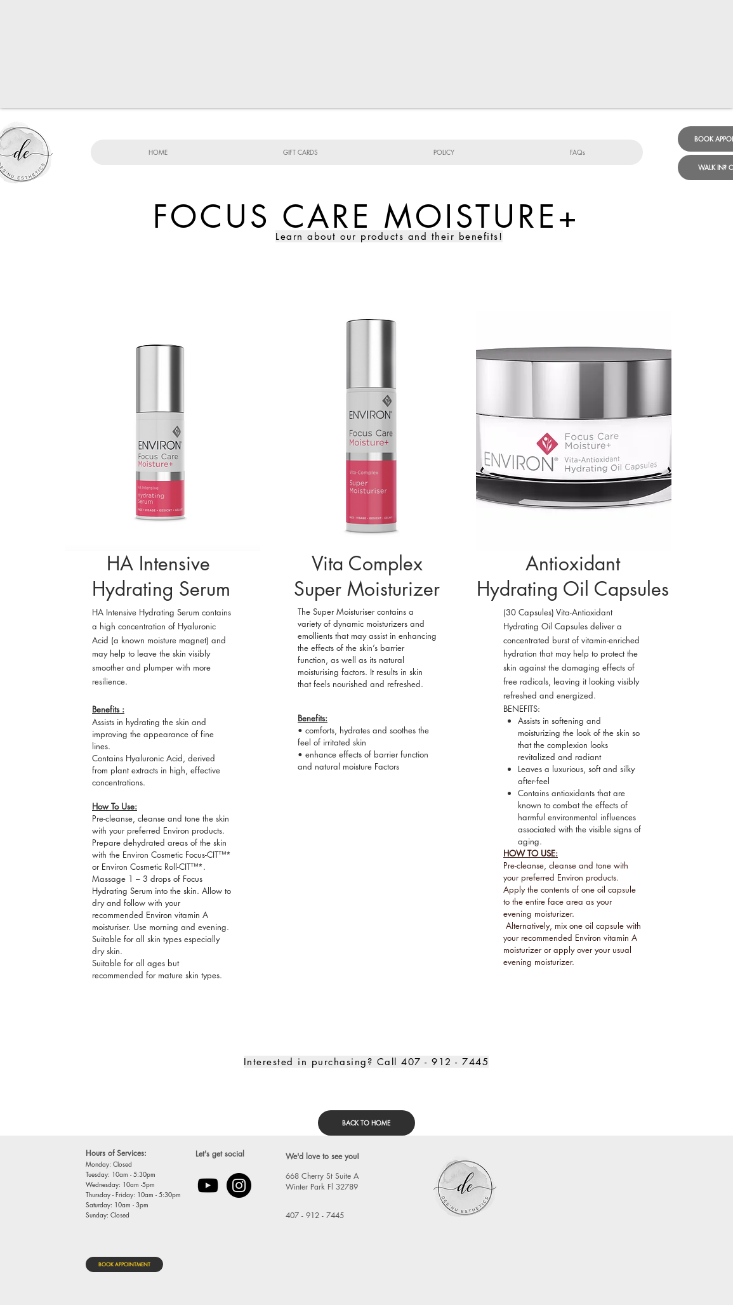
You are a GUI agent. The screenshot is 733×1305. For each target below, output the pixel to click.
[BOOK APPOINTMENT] (124, 1264)
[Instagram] (239, 1185)
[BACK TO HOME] (366, 1123)
